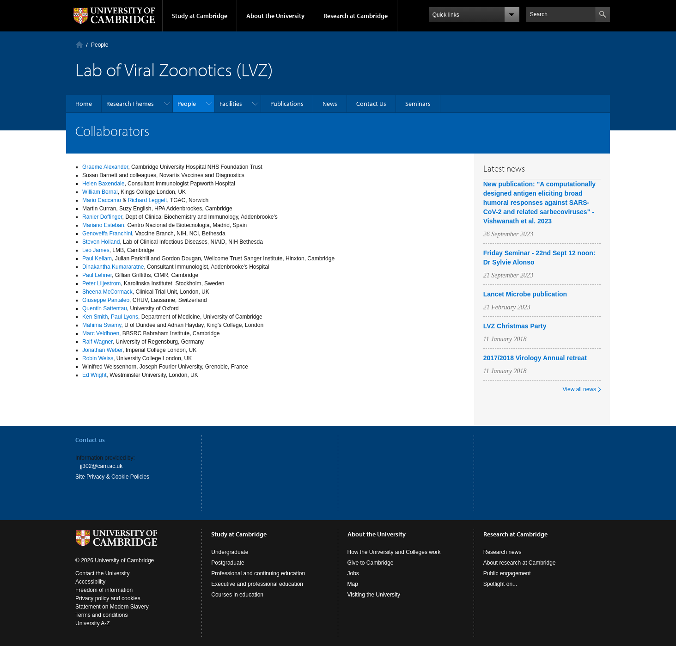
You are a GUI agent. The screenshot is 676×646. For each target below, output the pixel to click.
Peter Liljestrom (101, 283)
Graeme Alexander (105, 167)
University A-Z (92, 623)
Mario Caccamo (101, 200)
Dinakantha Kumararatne (113, 267)
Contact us (90, 440)
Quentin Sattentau (104, 308)
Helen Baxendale (103, 183)
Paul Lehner (97, 275)
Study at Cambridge (199, 16)
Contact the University (102, 573)
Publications (287, 103)
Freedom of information (104, 590)
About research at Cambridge (519, 563)
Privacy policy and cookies (107, 598)
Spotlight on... (500, 584)
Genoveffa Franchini (107, 233)
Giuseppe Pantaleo (105, 300)
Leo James (96, 250)
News (330, 103)
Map (352, 584)
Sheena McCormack (107, 292)
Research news (502, 552)
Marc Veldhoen (100, 333)
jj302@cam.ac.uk (101, 466)
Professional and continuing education (258, 573)
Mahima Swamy (101, 325)
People (99, 45)
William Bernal (100, 192)
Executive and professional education (257, 584)
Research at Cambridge (355, 16)
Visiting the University (374, 594)
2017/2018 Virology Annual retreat (535, 358)
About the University (275, 16)
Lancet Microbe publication (525, 294)
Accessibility (90, 581)
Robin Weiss (97, 358)
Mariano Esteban (103, 225)
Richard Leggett (147, 200)
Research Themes (130, 103)
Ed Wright (94, 375)
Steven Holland (101, 242)
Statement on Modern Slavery (112, 606)
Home (79, 45)
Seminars (418, 103)
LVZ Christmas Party (515, 326)
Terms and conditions (101, 615)
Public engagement (507, 573)
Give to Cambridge (370, 563)
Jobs (353, 573)
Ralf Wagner (97, 341)
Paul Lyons (124, 317)
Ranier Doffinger (102, 217)
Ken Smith (95, 317)
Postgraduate (227, 563)
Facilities (230, 103)
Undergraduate (229, 552)
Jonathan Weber (102, 350)
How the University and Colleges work (394, 552)
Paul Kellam (97, 258)
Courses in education (237, 594)
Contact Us (371, 103)
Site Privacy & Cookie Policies (112, 477)
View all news (579, 389)
